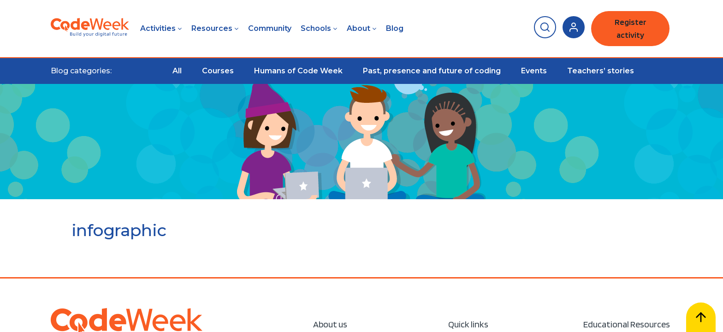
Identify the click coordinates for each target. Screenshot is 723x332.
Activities (158, 28)
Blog (394, 28)
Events (534, 70)
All (177, 70)
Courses (218, 70)
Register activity (630, 28)
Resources (211, 28)
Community (269, 28)
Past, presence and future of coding (432, 70)
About (358, 28)
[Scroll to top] (701, 317)
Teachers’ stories (600, 70)
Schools (316, 28)
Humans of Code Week (298, 70)
